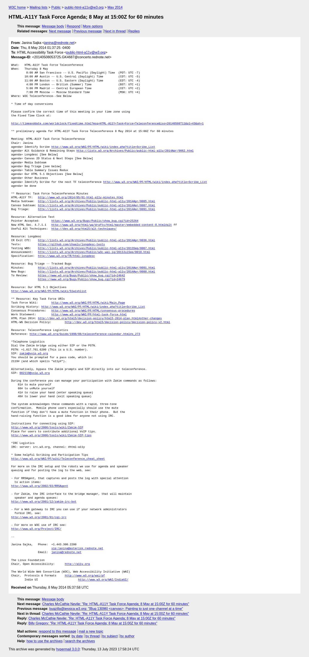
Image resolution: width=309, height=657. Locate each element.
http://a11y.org (77, 564)
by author (127, 636)
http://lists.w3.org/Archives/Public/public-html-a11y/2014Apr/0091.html (96, 209)
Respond (73, 26)
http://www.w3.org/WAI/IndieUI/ (103, 580)
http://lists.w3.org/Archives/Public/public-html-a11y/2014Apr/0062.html (135, 151)
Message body (53, 26)
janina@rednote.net (59, 43)
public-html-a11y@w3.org (84, 7)
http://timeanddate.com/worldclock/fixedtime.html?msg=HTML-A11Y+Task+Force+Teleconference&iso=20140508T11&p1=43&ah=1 (107, 124)
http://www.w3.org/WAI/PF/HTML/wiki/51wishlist (48, 291)
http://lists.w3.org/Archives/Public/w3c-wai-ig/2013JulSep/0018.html (94, 252)
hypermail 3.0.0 (67, 649)
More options (93, 26)
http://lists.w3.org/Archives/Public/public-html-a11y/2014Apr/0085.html (96, 201)
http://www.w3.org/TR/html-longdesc (66, 256)
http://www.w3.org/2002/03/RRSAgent (39, 486)
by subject (110, 636)
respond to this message (57, 631)
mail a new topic (91, 631)
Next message (60, 31)
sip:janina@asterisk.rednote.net (77, 548)
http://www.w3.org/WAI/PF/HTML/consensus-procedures (93, 311)
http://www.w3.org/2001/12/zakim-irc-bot (43, 502)
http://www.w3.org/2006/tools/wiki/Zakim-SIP (47, 428)
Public (56, 7)
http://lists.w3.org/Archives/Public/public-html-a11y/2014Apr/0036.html (96, 240)
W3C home (17, 7)
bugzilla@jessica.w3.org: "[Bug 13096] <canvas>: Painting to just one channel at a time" (116, 608)
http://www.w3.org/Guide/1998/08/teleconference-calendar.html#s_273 (85, 334)
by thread (92, 636)
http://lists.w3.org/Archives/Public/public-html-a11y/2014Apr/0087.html (96, 205)
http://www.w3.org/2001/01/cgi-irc (38, 517)
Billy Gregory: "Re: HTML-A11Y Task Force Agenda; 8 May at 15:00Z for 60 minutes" (92, 623)
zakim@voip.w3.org (34, 354)
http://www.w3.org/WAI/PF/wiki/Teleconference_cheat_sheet (58, 459)
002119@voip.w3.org (35, 373)
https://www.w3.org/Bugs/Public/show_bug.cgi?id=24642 (81, 276)
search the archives (80, 641)
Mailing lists (38, 7)
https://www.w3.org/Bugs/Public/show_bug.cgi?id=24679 (81, 279)
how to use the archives (45, 641)
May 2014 (115, 7)
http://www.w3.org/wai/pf (85, 576)
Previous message (88, 31)
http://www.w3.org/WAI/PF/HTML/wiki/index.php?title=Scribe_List (103, 147)
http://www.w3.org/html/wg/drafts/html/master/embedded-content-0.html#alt (111, 225)
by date (77, 636)
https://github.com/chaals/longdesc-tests (71, 245)
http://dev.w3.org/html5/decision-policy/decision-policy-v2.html (117, 322)
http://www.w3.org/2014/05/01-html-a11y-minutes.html (80, 198)
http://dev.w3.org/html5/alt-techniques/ (84, 229)
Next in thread (115, 31)
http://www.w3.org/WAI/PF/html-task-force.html (89, 315)
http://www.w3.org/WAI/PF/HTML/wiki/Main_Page (88, 303)
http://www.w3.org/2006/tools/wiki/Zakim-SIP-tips (51, 435)
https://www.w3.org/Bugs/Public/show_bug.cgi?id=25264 (94, 221)
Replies (134, 31)
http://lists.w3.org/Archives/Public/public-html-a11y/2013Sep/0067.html (96, 248)
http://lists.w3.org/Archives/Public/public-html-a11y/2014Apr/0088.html (96, 272)
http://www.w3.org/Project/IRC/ (36, 529)
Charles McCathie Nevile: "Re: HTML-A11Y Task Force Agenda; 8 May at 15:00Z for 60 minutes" (115, 604)
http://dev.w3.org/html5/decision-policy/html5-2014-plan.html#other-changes (100, 318)
